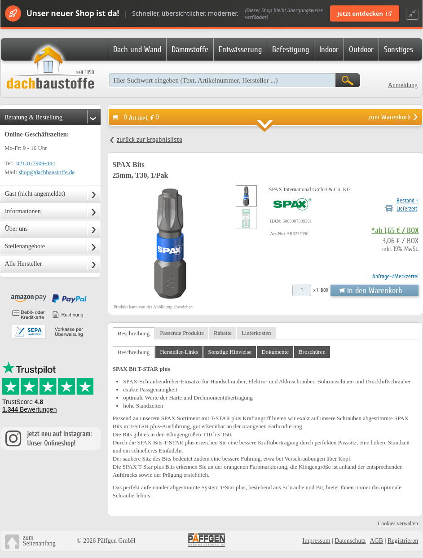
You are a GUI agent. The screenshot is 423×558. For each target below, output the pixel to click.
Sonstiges (398, 49)
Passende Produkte (182, 333)
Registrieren (403, 540)
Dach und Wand (137, 49)
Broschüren (312, 351)
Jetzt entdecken (364, 13)
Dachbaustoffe (50, 68)
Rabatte (223, 333)
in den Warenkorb (374, 290)
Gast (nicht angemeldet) (35, 193)
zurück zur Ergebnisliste (149, 140)
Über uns (16, 228)
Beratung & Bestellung (33, 117)
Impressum (316, 540)
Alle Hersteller (23, 263)
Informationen (23, 211)
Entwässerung (240, 49)
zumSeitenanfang (39, 540)
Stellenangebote (25, 246)
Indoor (329, 49)
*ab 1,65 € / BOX (395, 231)
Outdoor (361, 49)
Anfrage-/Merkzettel (395, 276)
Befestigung (290, 49)
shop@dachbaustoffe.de (46, 172)
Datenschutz (350, 540)
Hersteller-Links (179, 351)
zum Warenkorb (389, 117)
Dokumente (275, 351)
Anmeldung (403, 85)
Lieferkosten (256, 333)
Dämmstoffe (190, 49)
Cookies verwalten (398, 523)
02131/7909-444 (36, 163)
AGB (376, 540)
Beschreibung (134, 333)
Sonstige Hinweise (229, 351)
